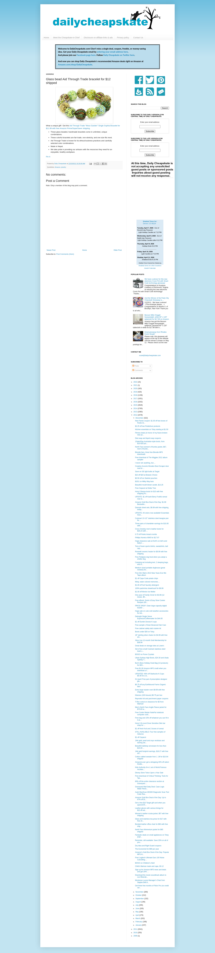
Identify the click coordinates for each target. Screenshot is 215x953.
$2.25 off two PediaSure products (147, 426)
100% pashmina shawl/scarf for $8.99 (149, 588)
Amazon (58, 167)
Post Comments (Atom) (65, 254)
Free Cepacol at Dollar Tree (145, 488)
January (139, 925)
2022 (136, 382)
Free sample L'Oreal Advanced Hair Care (150, 625)
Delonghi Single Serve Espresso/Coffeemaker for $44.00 (149, 617)
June (138, 908)
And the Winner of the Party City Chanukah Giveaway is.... (157, 299)
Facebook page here (86, 55)
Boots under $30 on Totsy (144, 632)
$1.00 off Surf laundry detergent (147, 585)
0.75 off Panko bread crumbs (146, 534)
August (138, 902)
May (137, 912)
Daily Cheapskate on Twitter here (118, 55)
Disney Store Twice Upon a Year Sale (149, 773)
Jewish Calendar (150, 268)
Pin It (48, 157)
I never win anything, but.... (145, 463)
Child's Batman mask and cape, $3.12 (149, 866)
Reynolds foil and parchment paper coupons (151, 699)
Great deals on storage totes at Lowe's (149, 646)
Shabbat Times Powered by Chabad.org (150, 263)
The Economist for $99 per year (147, 849)
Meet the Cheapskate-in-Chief (66, 37)
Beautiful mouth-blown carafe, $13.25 (149, 485)
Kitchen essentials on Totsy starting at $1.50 (151, 429)
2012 (136, 415)
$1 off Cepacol (140, 737)
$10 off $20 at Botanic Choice (146, 475)
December (140, 418)
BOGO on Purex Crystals (144, 654)
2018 (136, 395)
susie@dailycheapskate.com (150, 355)
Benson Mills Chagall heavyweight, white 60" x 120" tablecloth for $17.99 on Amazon (157, 317)
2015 (136, 405)
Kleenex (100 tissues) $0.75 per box (148, 695)
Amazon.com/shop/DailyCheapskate (75, 64)
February (139, 922)
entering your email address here (112, 51)
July (137, 905)
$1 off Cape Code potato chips (146, 578)
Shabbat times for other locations (150, 265)
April (137, 915)
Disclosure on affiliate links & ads (98, 37)
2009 (136, 936)
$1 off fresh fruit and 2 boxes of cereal (149, 729)
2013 (136, 412)
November (140, 892)
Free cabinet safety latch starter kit (148, 628)
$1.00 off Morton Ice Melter (145, 592)
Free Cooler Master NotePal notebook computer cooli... (149, 713)
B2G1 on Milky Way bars (144, 481)
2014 (136, 408)
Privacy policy (123, 37)
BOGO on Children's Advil (145, 863)
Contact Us (138, 37)
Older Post (118, 250)
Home (46, 37)
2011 (136, 929)
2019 (136, 392)
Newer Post (51, 250)
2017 (136, 399)
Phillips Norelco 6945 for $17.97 (147, 538)
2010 (136, 933)
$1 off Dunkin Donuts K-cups (146, 622)
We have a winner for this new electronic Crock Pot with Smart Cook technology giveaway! (156, 281)
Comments (137, 370)
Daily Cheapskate (60, 163)
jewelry (63, 167)
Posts (135, 366)
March (138, 918)
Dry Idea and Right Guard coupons (148, 846)
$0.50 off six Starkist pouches (146, 478)
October (139, 895)
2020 (136, 388)
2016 (136, 402)
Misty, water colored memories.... (147, 582)
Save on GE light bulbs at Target (147, 472)
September (140, 899)
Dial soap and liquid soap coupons (148, 438)
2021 (136, 385)
